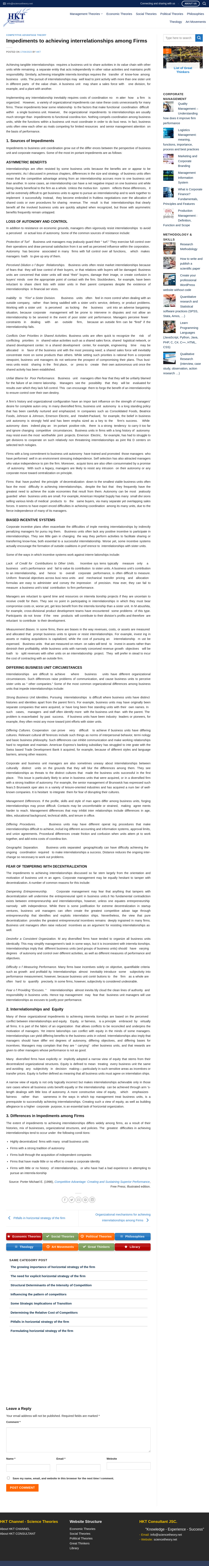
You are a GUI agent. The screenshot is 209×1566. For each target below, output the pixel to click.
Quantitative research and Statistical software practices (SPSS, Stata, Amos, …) (180, 306)
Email (60, 1458)
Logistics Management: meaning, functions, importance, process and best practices (181, 139)
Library (74, 1548)
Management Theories (86, 14)
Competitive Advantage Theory (26, 35)
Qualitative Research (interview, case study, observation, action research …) (182, 363)
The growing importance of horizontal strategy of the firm (53, 1267)
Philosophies (195, 14)
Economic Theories (119, 14)
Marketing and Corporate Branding (187, 161)
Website (112, 1458)
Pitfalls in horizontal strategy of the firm (35, 1218)
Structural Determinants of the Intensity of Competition (51, 1285)
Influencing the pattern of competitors (38, 1294)
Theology (175, 21)
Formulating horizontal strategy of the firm (42, 1331)
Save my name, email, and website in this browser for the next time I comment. (63, 1478)
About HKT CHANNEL (15, 1529)
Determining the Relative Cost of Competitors (44, 1312)
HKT (38, 52)
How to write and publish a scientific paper (191, 263)
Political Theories (171, 14)
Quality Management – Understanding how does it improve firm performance (180, 113)
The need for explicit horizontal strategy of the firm (48, 1276)
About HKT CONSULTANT (17, 1533)
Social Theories (146, 14)
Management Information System (187, 177)
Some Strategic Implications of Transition (41, 1303)
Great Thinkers (79, 1543)
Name (10, 1458)
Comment (13, 1422)
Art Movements (196, 21)
